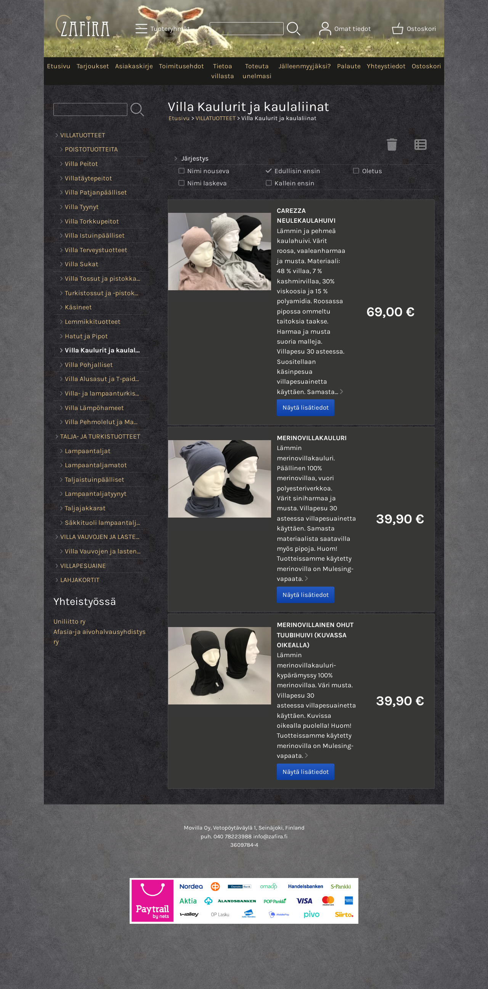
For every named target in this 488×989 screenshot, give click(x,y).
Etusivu (59, 66)
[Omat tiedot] (345, 28)
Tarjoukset (93, 66)
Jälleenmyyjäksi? (305, 66)
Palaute (349, 66)
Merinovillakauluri (312, 438)
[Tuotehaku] (247, 28)
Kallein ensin (289, 183)
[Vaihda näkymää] (420, 147)
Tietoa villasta (222, 71)
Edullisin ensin (292, 171)
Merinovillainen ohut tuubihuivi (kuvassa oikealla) (315, 635)
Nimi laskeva (202, 183)
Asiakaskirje (134, 66)
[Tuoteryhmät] (163, 28)
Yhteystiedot (386, 66)
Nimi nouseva (203, 171)
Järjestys (190, 158)
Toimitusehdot (181, 66)
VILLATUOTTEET (216, 118)
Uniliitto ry (69, 621)
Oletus (367, 171)
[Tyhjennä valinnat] (392, 147)
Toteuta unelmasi (256, 71)
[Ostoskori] (414, 28)
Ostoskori (426, 66)
